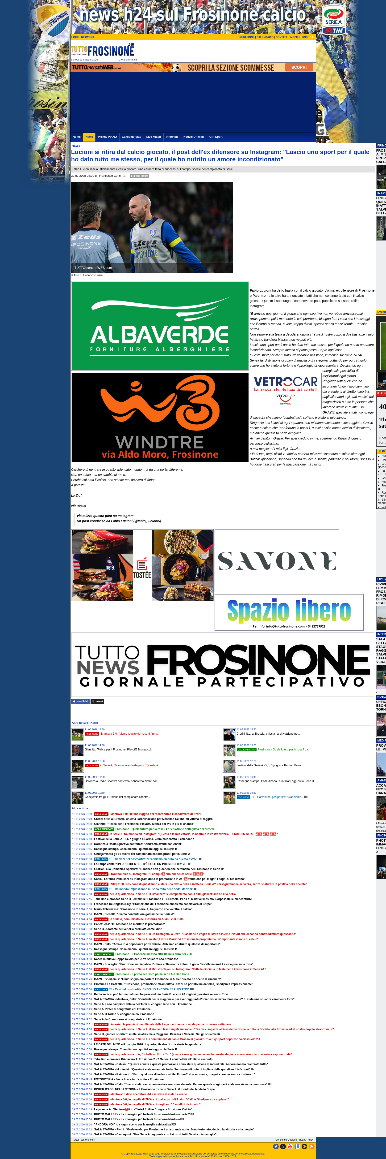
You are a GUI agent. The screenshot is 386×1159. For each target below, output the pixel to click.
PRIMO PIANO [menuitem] (107, 136)
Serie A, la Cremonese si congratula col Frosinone (128, 1019)
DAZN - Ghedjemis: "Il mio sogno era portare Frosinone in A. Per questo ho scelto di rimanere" (157, 979)
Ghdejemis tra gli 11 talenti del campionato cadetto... (118, 797)
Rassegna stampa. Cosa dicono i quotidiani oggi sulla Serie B (275, 781)
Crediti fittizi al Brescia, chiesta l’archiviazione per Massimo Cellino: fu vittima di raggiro (153, 819)
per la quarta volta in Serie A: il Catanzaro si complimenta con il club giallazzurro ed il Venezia (165, 894)
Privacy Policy (305, 1139)
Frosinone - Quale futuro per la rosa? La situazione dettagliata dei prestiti (154, 829)
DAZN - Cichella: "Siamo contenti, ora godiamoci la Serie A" (134, 914)
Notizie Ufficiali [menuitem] (193, 136)
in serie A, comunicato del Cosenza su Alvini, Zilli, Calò (138, 919)
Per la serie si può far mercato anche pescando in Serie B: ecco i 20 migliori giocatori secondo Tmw (161, 994)
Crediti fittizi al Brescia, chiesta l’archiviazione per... (269, 733)
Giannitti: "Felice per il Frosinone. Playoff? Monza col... (119, 749)
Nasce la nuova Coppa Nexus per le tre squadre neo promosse (136, 959)
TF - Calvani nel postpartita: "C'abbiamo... (270, 797)
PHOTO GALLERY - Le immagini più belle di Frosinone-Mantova (137, 1119)
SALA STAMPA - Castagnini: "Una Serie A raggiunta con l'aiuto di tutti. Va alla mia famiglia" (155, 1134)
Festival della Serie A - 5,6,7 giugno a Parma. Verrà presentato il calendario (144, 839)
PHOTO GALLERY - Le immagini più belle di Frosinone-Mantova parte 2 (142, 1114)
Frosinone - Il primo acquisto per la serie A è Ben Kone (141, 974)
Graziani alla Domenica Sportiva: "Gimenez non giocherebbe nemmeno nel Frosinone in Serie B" (159, 869)
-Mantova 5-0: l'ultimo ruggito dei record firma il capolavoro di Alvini (147, 814)
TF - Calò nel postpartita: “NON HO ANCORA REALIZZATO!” (142, 989)
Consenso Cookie (285, 1139)
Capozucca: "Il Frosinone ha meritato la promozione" (130, 924)
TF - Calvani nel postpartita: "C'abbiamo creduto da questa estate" (146, 859)
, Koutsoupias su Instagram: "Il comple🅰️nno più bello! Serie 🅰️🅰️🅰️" (149, 874)
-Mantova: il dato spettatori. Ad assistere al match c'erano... (141, 1094)
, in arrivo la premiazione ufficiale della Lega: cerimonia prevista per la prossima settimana (162, 1024)
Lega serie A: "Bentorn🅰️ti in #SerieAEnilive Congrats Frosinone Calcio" (143, 1109)
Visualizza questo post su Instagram (105, 516)
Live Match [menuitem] (153, 136)
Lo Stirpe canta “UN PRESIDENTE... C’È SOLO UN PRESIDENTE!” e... (140, 864)
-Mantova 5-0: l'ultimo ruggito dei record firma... (122, 733)
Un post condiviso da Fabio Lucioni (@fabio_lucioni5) (119, 521)
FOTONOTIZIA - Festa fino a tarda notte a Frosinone (129, 1079)
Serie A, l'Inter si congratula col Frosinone (122, 1009)
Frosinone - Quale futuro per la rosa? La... (274, 749)
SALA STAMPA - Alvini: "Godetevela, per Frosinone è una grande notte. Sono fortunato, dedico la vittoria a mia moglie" (174, 1129)
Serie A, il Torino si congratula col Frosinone (124, 1014)
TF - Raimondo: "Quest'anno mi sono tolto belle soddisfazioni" (143, 889)
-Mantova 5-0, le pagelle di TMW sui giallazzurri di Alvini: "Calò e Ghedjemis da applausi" (161, 1099)
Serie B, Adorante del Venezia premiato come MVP (128, 929)
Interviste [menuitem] (172, 136)
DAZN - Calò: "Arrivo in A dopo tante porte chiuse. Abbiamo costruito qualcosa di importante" (157, 944)
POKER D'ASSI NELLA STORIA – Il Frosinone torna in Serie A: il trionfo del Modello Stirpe (154, 1089)
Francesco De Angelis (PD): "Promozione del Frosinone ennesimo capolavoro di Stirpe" (153, 904)
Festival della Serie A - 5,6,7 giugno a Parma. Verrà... (270, 765)
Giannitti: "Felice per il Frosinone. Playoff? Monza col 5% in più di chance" (144, 824)
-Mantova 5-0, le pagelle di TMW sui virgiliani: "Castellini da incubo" (147, 1104)
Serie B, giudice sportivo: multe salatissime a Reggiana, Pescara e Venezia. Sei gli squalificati (157, 1034)
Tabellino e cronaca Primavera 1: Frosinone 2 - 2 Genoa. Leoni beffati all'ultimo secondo (153, 1059)
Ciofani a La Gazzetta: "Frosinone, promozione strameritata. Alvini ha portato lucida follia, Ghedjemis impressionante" (173, 984)
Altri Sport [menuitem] (216, 136)
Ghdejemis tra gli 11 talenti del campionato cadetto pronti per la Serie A (142, 854)
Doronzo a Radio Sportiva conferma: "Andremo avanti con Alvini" (138, 844)
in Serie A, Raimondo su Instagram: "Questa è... (123, 765)
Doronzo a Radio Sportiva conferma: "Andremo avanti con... (122, 781)
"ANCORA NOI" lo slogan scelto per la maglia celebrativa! (133, 1124)
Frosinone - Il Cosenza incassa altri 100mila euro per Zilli (143, 954)
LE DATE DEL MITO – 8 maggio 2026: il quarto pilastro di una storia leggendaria (147, 1044)
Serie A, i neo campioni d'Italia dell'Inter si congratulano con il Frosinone (143, 1004)
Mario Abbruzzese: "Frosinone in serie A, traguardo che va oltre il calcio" (143, 909)
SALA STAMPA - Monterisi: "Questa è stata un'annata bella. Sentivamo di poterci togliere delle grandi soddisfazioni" (172, 1069)
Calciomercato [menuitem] (131, 136)
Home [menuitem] (77, 136)
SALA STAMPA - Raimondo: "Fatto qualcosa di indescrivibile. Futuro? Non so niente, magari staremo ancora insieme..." (174, 1074)
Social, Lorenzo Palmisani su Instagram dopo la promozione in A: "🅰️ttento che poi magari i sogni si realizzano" (169, 879)
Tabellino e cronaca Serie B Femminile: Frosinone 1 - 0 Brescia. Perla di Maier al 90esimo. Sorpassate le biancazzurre (173, 899)
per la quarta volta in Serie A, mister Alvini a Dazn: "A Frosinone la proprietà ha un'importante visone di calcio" (176, 939)
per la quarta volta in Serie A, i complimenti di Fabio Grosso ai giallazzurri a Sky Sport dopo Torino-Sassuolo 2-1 (177, 1039)
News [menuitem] (89, 136)
